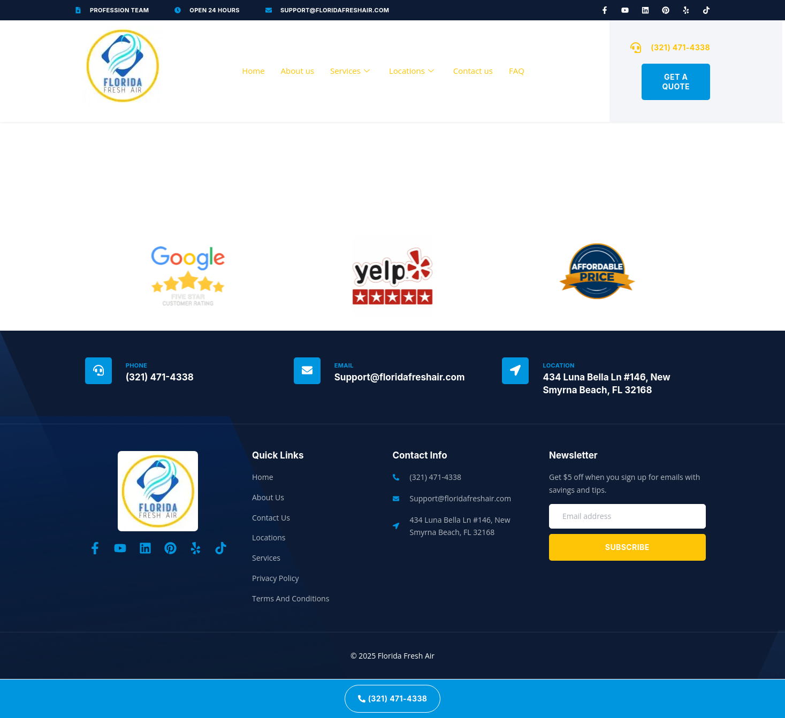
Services (350, 71)
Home (253, 70)
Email (344, 365)
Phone (137, 365)
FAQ (516, 70)
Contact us (473, 70)
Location (558, 365)
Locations (411, 71)
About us (297, 70)
